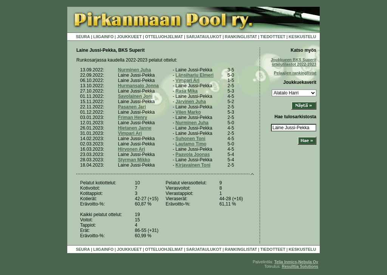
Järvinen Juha (190, 101)
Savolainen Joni (135, 96)
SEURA (83, 36)
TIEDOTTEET (272, 36)
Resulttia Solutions (300, 266)
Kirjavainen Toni (192, 165)
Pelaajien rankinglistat (295, 73)
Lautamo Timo (190, 144)
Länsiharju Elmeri (194, 75)
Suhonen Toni (190, 138)
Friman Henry (132, 117)
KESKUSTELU (302, 36)
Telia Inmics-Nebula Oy (296, 262)
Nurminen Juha (134, 70)
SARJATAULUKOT (203, 36)
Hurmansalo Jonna (138, 85)
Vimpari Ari (187, 80)
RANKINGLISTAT (241, 36)
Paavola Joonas (192, 154)
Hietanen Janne (135, 128)
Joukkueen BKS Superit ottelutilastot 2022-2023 (293, 61)
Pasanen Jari (132, 107)
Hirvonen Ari (131, 149)
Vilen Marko (188, 112)
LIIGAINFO (103, 36)
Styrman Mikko (134, 159)
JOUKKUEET (129, 36)
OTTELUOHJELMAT (164, 36)
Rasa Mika (186, 91)
